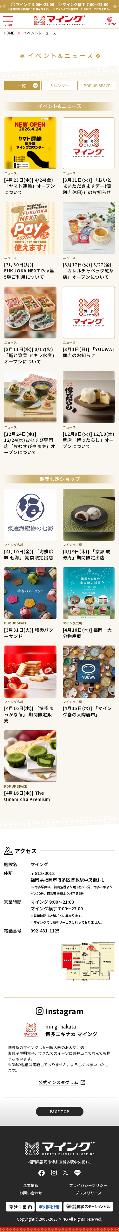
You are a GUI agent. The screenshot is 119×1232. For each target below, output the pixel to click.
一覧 (22, 85)
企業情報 (30, 1185)
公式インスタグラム (58, 1082)
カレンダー (59, 85)
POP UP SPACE (97, 85)
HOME (9, 32)
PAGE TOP (59, 1111)
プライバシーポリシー (88, 1185)
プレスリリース (88, 1192)
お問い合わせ (30, 1192)
